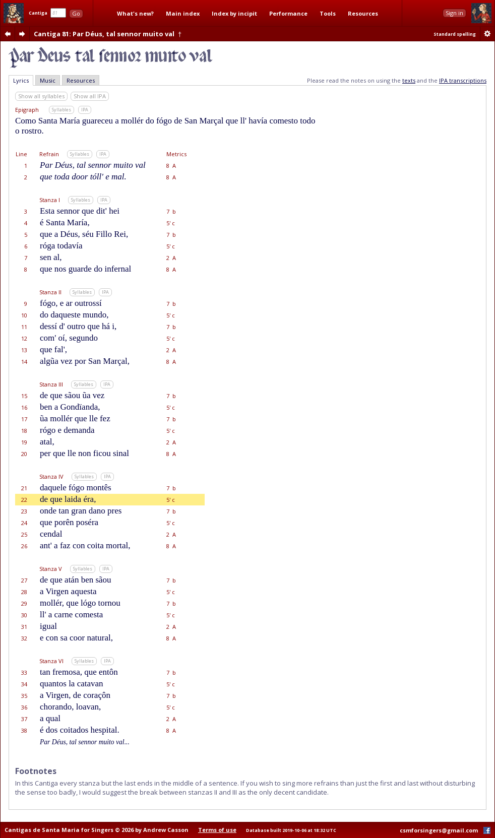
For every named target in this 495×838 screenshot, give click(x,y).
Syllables (61, 109)
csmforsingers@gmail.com (439, 830)
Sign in (454, 13)
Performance (288, 13)
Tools (328, 13)
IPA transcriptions (462, 80)
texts (408, 80)
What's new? (135, 13)
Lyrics (21, 80)
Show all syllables (41, 96)
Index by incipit (234, 13)
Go (76, 13)
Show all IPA (90, 96)
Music (47, 80)
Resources (363, 13)
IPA (84, 109)
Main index (183, 13)
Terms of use (217, 829)
